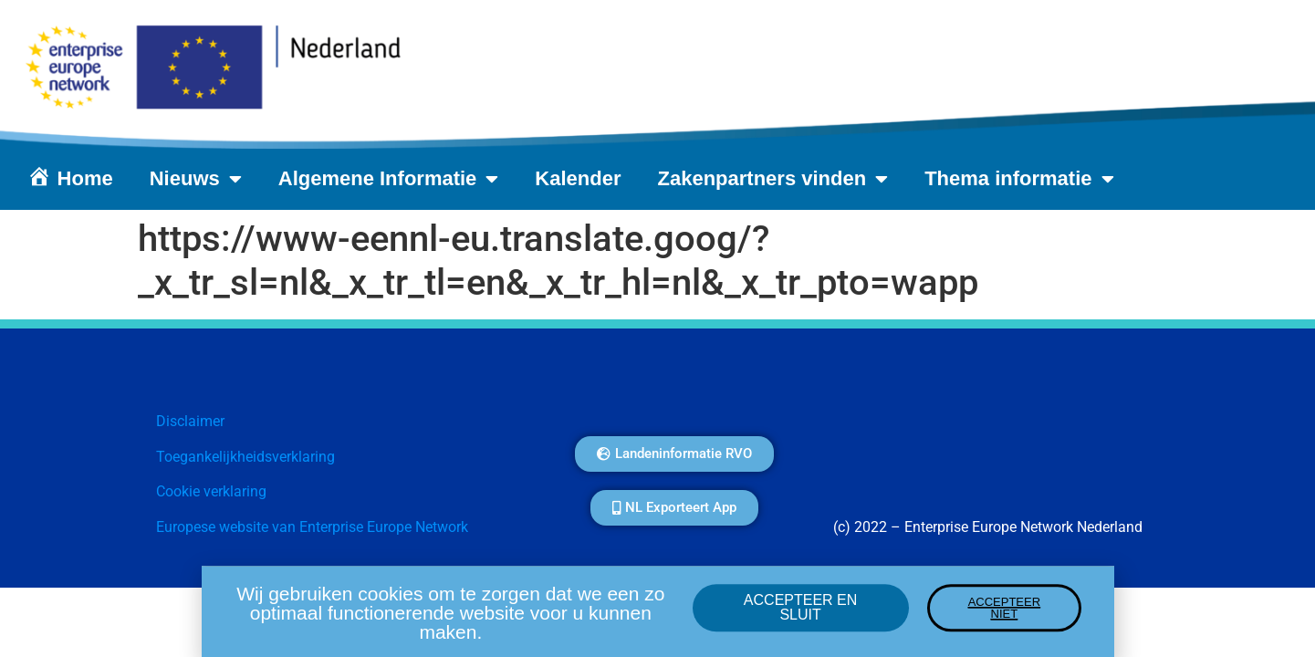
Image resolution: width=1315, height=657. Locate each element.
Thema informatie (1018, 179)
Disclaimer (190, 421)
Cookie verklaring (211, 491)
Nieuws (196, 179)
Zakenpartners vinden (773, 179)
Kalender (578, 178)
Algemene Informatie (388, 179)
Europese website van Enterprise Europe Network (312, 527)
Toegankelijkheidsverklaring (245, 456)
